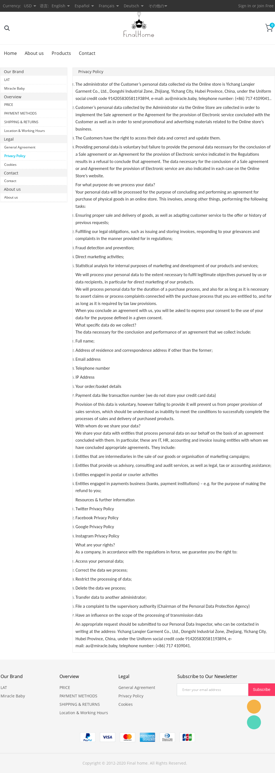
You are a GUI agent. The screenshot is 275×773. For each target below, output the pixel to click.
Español (82, 5)
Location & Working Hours (24, 130)
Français (106, 5)
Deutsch (131, 5)
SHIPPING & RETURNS (21, 122)
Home (10, 53)
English (58, 5)
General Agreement (19, 147)
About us (34, 53)
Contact (87, 53)
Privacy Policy (14, 155)
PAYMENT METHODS (20, 113)
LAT (7, 79)
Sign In (244, 5)
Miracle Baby (14, 88)
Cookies (10, 164)
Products (61, 53)
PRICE (8, 104)
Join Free (265, 5)
